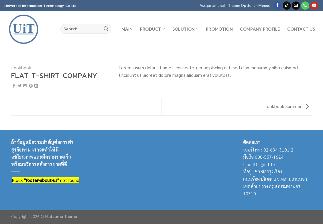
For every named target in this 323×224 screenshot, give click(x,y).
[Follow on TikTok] (287, 5)
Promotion (219, 29)
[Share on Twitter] (19, 86)
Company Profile (260, 29)
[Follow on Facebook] (277, 5)
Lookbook (21, 67)
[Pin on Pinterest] (31, 86)
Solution (185, 29)
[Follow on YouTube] (314, 5)
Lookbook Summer (286, 106)
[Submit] (106, 29)
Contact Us (301, 29)
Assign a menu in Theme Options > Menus (235, 5)
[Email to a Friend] (25, 86)
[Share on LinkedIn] (36, 86)
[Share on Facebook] (14, 86)
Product (152, 29)
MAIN (127, 29)
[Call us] (305, 5)
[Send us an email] (296, 5)
